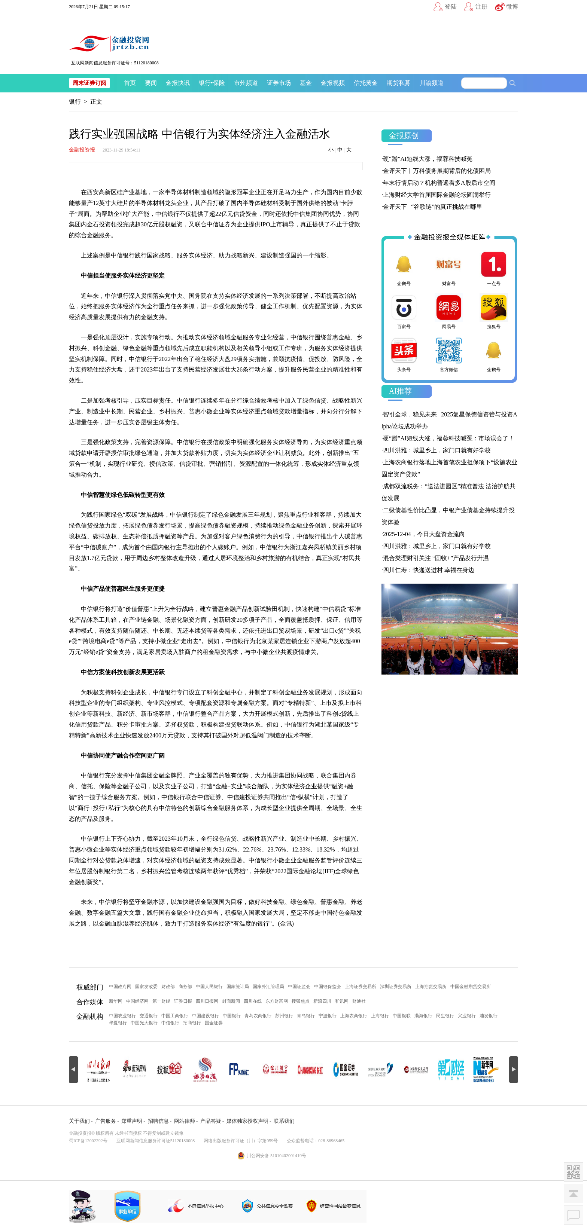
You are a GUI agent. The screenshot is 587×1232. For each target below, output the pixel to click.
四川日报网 (207, 1001)
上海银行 (380, 1015)
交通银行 (149, 1015)
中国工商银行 (174, 1015)
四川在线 (253, 1001)
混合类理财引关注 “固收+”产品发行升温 (436, 558)
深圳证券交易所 (395, 986)
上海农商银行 (353, 1015)
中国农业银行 (122, 1015)
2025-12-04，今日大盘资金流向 (424, 534)
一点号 (494, 268)
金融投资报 (82, 150)
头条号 (404, 354)
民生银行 (445, 1015)
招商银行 (192, 1022)
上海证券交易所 (360, 986)
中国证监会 (299, 986)
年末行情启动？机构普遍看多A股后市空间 (439, 183)
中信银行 (170, 1022)
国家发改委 (146, 986)
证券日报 (183, 1001)
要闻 (151, 83)
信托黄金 (366, 83)
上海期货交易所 (431, 986)
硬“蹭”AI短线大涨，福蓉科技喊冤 (427, 159)
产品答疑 (210, 1121)
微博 (512, 6)
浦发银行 (489, 1015)
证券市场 (279, 83)
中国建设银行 (205, 1015)
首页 (130, 83)
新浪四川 (322, 1001)
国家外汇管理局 (268, 986)
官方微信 (449, 354)
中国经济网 (137, 1001)
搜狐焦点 (301, 1001)
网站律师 (184, 1121)
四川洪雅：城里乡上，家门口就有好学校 (437, 450)
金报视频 (333, 83)
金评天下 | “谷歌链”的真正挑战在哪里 (432, 207)
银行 (205, 83)
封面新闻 (231, 1001)
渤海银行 (423, 1015)
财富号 (449, 268)
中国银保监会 (327, 986)
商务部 (185, 986)
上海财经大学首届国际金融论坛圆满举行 (437, 195)
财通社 (359, 1001)
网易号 (449, 311)
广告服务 (105, 1121)
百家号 (404, 311)
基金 (306, 83)
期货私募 (399, 83)
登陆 (451, 6)
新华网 (115, 1001)
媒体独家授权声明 (247, 1121)
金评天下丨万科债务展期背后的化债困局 (437, 171)
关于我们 (79, 1121)
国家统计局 (237, 986)
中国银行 (232, 1015)
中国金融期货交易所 (470, 986)
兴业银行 (467, 1015)
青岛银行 (306, 1015)
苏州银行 (284, 1015)
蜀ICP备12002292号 (88, 1140)
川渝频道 (432, 83)
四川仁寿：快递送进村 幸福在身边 (428, 570)
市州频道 (246, 83)
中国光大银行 (144, 1022)
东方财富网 (276, 1001)
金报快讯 (178, 83)
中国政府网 (120, 986)
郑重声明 (131, 1121)
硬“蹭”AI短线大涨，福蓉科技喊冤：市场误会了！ (448, 438)
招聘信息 (158, 1121)
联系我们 (284, 1121)
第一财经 (161, 1001)
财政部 (168, 986)
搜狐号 (494, 311)
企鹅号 (404, 268)
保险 (219, 83)
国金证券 (214, 1022)
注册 (481, 6)
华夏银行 (118, 1022)
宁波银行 (328, 1015)
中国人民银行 (209, 986)
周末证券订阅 (89, 83)
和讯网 (342, 1001)
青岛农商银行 (257, 1015)
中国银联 (402, 1015)
